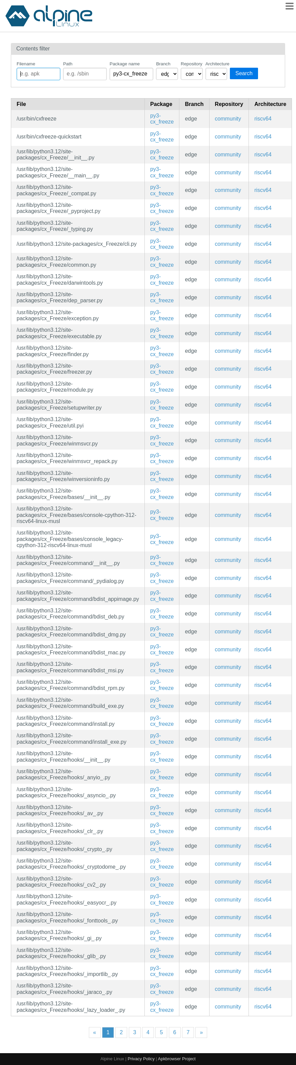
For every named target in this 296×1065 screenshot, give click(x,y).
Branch (163, 63)
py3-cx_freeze (162, 119)
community (228, 119)
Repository (191, 63)
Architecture (216, 63)
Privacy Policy (141, 1058)
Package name (125, 63)
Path (67, 63)
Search (244, 73)
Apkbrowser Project (177, 1058)
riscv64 (263, 119)
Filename (26, 63)
